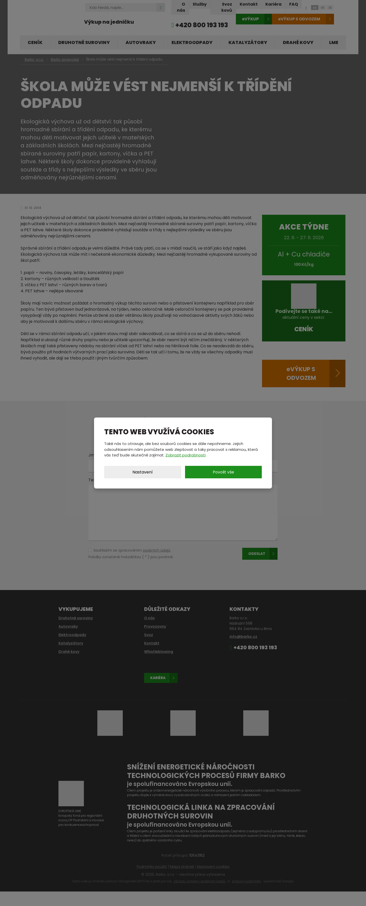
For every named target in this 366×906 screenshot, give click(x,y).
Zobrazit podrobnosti (185, 455)
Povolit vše (223, 472)
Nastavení (142, 472)
